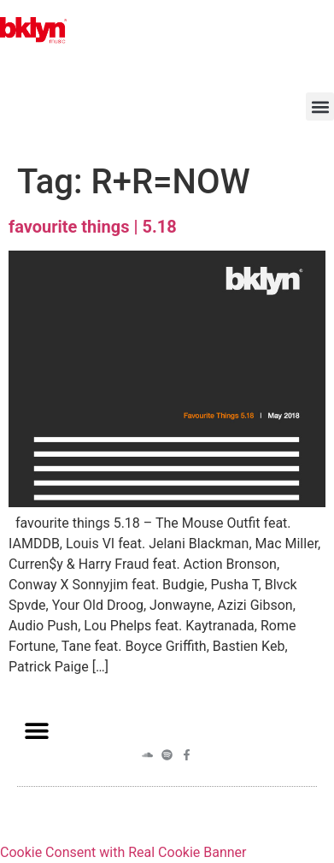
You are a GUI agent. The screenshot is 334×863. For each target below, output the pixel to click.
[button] (320, 106)
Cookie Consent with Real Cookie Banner (123, 852)
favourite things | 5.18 (93, 226)
